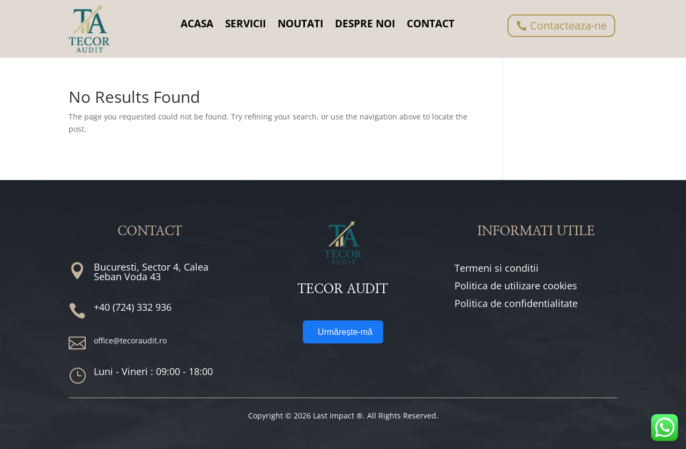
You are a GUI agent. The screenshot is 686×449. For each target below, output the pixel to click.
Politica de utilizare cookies (515, 285)
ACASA (197, 24)
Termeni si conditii (496, 267)
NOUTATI (300, 24)
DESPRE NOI (365, 24)
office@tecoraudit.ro (130, 340)
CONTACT (430, 24)
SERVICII (245, 24)
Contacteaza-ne (568, 25)
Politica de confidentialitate (516, 303)
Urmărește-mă (345, 331)
